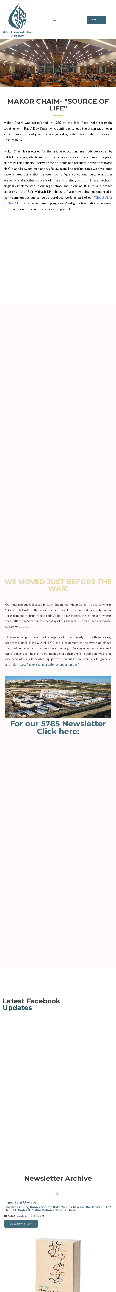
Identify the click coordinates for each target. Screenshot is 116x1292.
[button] (54, 19)
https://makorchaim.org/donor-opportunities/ (48, 913)
